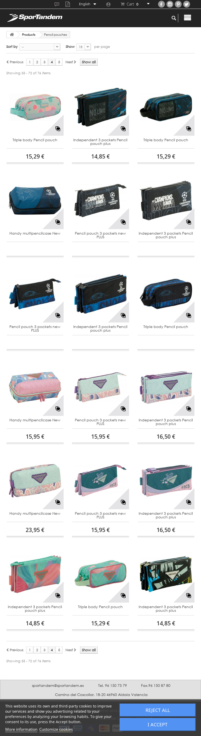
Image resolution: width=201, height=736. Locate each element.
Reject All (158, 710)
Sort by (12, 46)
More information (21, 729)
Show (70, 46)
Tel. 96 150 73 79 (112, 685)
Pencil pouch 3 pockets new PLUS (100, 235)
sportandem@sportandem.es (58, 685)
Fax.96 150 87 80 (155, 685)
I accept (158, 724)
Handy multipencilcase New (34, 233)
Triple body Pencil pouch (35, 140)
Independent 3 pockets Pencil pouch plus (100, 142)
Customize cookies (56, 729)
